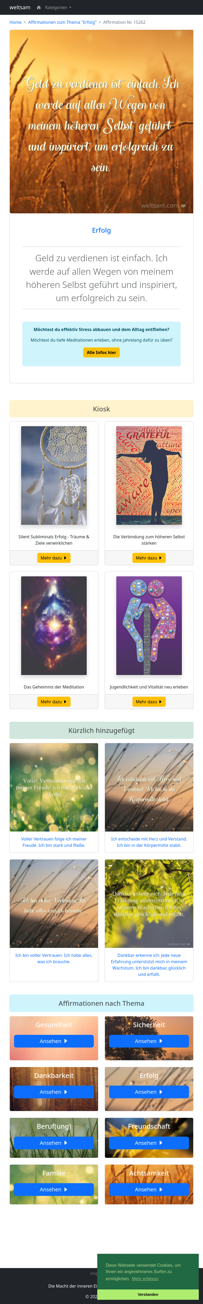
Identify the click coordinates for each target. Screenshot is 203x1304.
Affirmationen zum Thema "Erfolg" (62, 22)
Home (16, 22)
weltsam (20, 7)
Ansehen (54, 1041)
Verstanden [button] (148, 1294)
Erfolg (101, 230)
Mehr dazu (54, 558)
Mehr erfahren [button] (145, 1279)
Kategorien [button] (56, 7)
